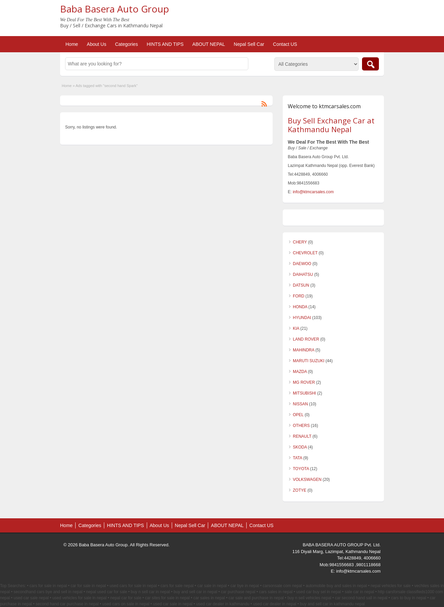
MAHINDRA (303, 350)
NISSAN (300, 404)
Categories (126, 44)
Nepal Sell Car (249, 44)
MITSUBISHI (304, 393)
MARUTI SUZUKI (308, 360)
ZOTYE (299, 490)
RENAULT (302, 436)
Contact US (285, 44)
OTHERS (301, 425)
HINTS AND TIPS (165, 44)
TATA (297, 458)
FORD (298, 296)
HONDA (300, 307)
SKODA (300, 447)
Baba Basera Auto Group (114, 8)
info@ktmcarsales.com (313, 192)
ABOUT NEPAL (208, 44)
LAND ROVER (306, 339)
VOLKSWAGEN (307, 479)
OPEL (298, 414)
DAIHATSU (303, 274)
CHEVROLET (305, 253)
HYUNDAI (302, 317)
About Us (96, 44)
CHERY (300, 242)
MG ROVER (304, 382)
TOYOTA (301, 468)
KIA (296, 328)
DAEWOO (302, 263)
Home (71, 44)
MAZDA (300, 371)
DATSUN (301, 285)
